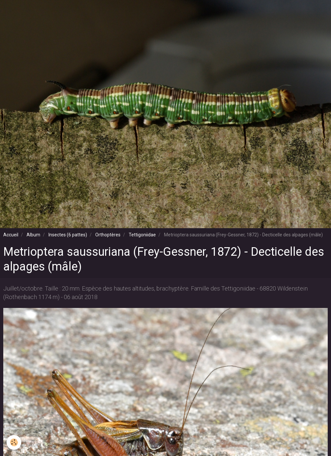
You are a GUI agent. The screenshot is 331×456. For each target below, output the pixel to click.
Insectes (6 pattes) (67, 234)
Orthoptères (107, 234)
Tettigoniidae (142, 234)
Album (33, 234)
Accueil (10, 234)
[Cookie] (14, 442)
